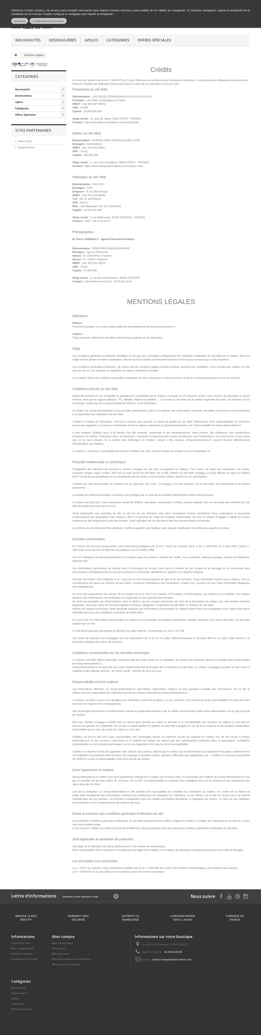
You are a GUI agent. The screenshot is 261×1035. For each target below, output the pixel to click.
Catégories (117, 40)
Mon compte (63, 936)
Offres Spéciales (154, 40)
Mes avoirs (59, 948)
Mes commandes (62, 943)
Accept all (19, 21)
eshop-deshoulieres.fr (162, 326)
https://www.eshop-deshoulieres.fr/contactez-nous (114, 166)
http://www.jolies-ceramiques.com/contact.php (111, 122)
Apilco (91, 40)
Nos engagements (22, 948)
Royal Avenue (26, 147)
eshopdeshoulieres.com (103, 571)
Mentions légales (22, 953)
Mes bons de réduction (66, 964)
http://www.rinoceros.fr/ (98, 281)
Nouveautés (28, 40)
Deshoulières (62, 40)
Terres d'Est (25, 141)
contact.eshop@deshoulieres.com (172, 959)
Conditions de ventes (24, 959)
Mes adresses (60, 953)
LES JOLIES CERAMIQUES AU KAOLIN (116, 96)
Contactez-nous (21, 943)
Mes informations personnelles (71, 959)
